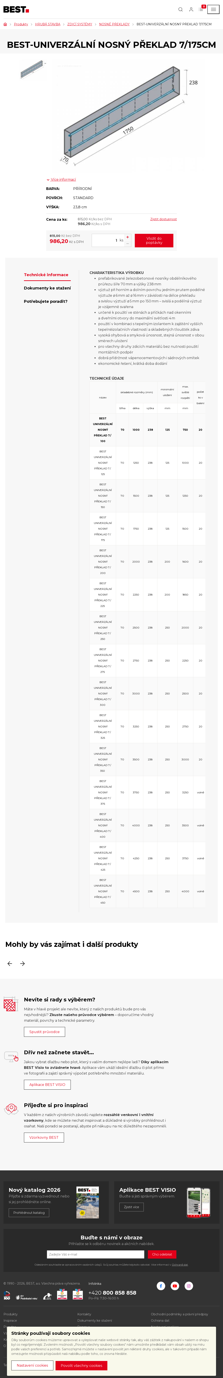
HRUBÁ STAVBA (47, 24)
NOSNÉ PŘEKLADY (114, 24)
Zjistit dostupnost (163, 219)
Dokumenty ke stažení (94, 1321)
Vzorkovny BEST (44, 1137)
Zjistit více (131, 1207)
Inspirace (10, 1321)
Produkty (21, 24)
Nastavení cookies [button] (32, 1365)
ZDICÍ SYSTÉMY (79, 24)
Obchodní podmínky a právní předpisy (179, 1314)
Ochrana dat (160, 1321)
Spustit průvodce (44, 1032)
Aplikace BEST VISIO (47, 1085)
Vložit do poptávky (154, 240)
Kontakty (84, 1314)
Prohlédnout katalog (29, 1213)
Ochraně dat (180, 1264)
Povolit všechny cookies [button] (81, 1366)
